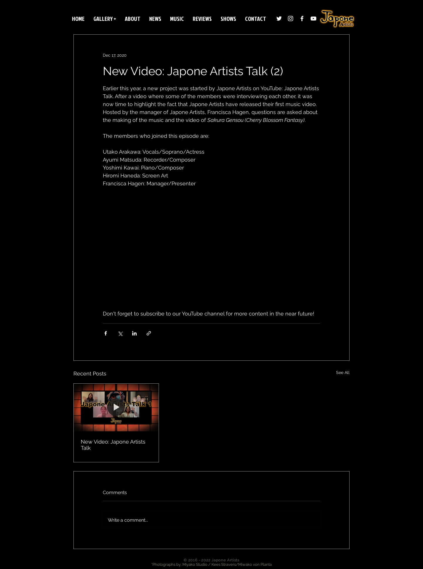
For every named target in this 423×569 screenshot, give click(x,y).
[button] (104, 18)
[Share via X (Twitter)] (120, 333)
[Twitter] (279, 18)
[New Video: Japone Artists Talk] (116, 407)
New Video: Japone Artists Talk (113, 445)
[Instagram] (290, 18)
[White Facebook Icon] (302, 18)
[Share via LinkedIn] (134, 333)
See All (343, 372)
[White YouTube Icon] (313, 18)
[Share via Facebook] (105, 333)
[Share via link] (149, 333)
